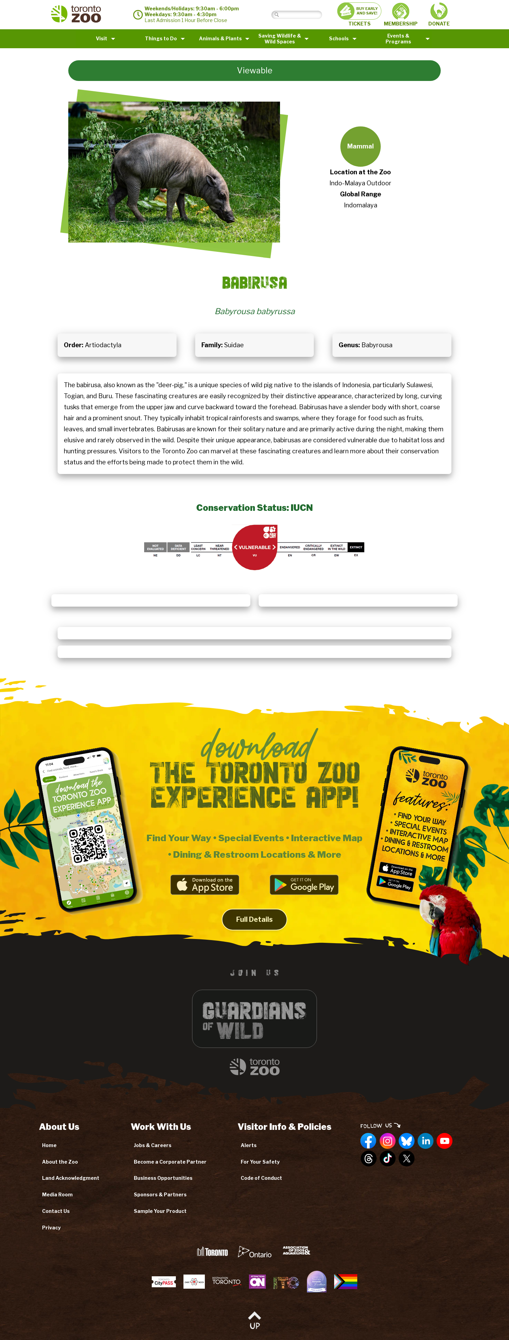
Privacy (51, 1227)
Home (49, 1145)
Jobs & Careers (152, 1145)
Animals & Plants (220, 38)
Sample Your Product (160, 1211)
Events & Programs (398, 38)
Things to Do (161, 38)
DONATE (439, 14)
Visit (101, 38)
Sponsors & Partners (160, 1194)
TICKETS (359, 14)
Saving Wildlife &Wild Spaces (279, 38)
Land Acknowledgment (70, 1178)
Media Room (57, 1194)
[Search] (302, 15)
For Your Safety (260, 1162)
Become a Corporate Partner (170, 1162)
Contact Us (56, 1211)
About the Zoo (60, 1162)
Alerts (249, 1145)
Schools (339, 38)
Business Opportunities (163, 1178)
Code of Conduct (261, 1178)
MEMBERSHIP (401, 15)
